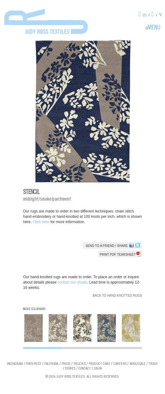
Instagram (15, 364)
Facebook (51, 364)
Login (98, 369)
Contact (84, 369)
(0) (144, 15)
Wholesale (138, 364)
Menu (154, 28)
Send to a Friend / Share (107, 246)
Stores (70, 369)
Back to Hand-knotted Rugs (117, 295)
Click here (42, 222)
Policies (80, 364)
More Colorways (34, 309)
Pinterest (33, 364)
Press (66, 364)
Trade (153, 364)
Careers (120, 364)
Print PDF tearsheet (120, 254)
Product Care (99, 364)
